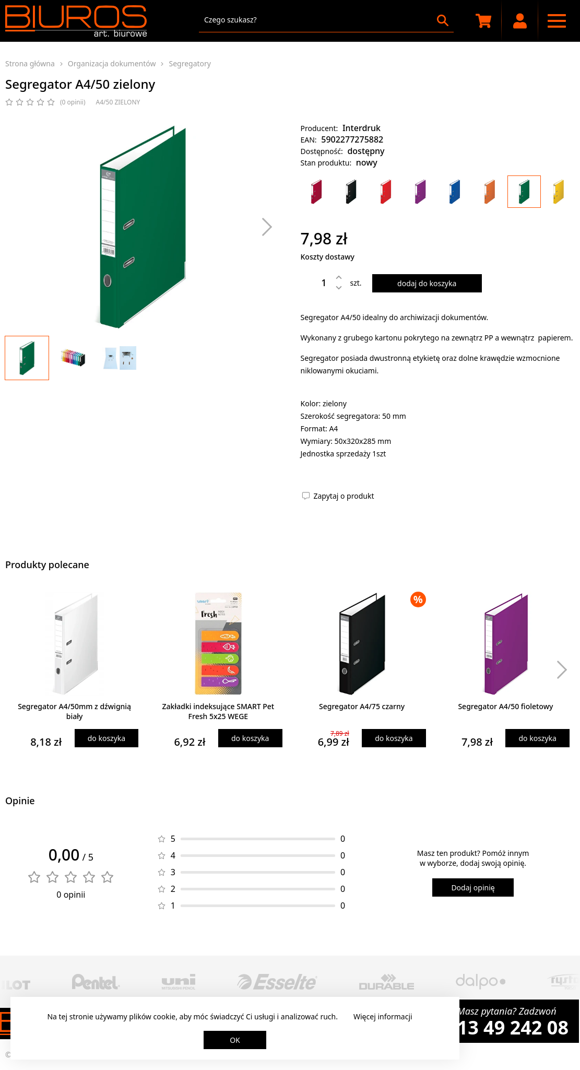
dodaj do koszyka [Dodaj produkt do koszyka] (426, 283)
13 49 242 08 (513, 1027)
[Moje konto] (520, 21)
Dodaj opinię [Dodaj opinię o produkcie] (472, 887)
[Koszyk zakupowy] (483, 21)
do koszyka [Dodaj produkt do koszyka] (106, 738)
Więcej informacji (382, 1016)
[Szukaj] (443, 20)
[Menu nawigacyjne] (556, 21)
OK (235, 1040)
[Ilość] (316, 282)
